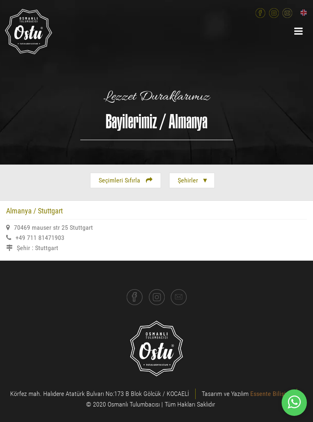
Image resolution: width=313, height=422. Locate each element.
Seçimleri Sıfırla (125, 180)
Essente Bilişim (270, 394)
